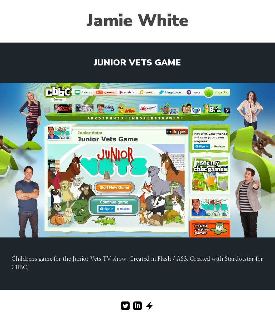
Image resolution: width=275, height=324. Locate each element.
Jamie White (137, 20)
